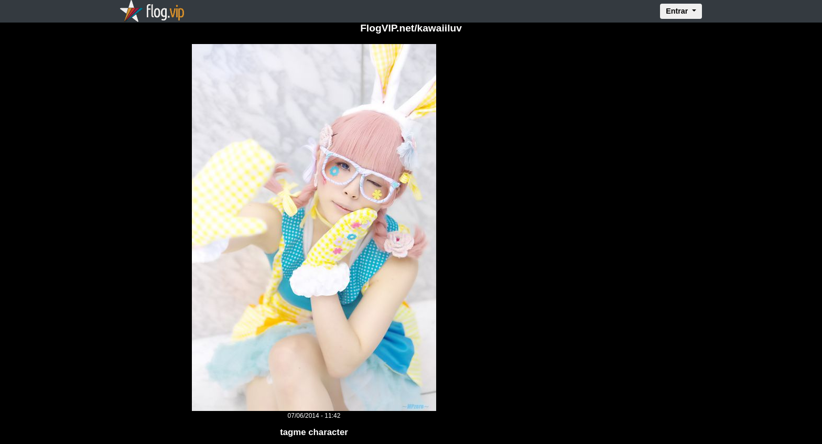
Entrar (678, 11)
